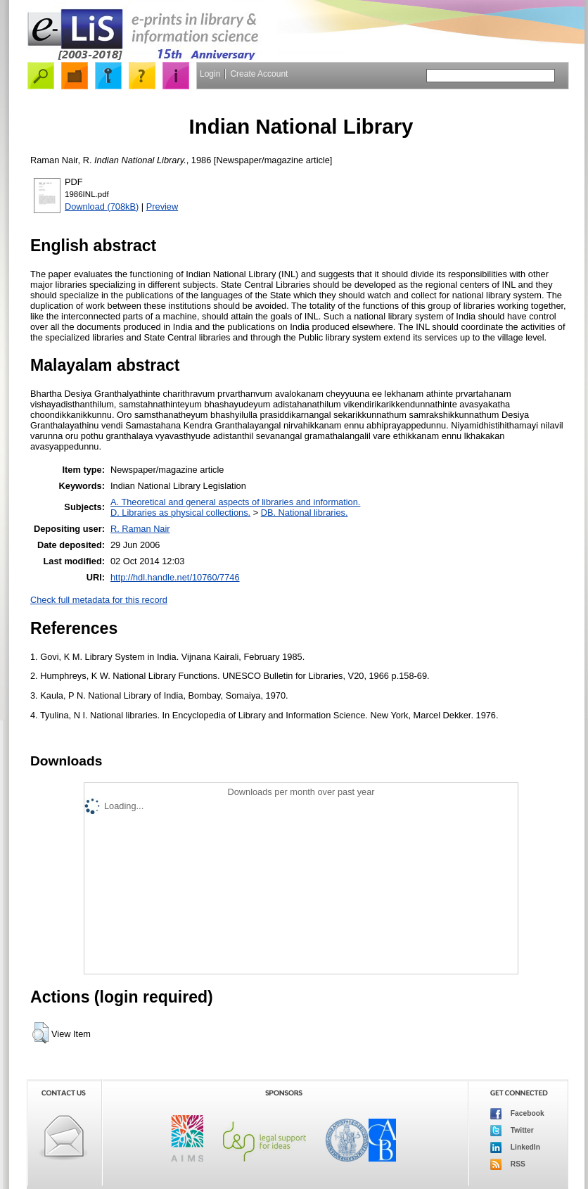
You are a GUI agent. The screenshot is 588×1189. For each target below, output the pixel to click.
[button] (40, 1032)
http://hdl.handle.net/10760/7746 (175, 577)
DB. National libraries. (304, 512)
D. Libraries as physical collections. (180, 512)
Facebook (517, 1113)
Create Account (259, 74)
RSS (507, 1164)
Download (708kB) (102, 206)
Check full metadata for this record (98, 599)
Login (210, 74)
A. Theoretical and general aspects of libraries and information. (235, 502)
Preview (162, 206)
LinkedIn (515, 1147)
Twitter (512, 1130)
